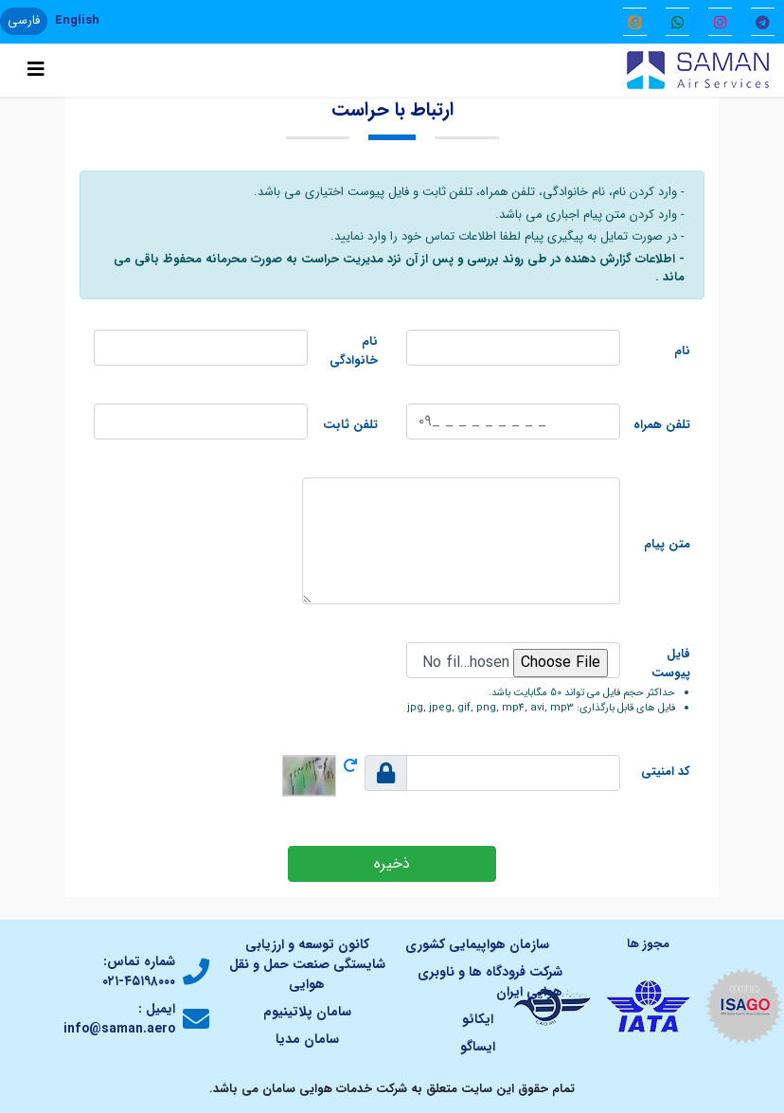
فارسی (24, 20)
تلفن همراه (661, 425)
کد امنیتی (665, 772)
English (77, 20)
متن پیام (667, 544)
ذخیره (392, 863)
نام (682, 351)
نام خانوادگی (354, 350)
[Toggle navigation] (36, 70)
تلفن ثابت (350, 425)
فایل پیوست (670, 663)
